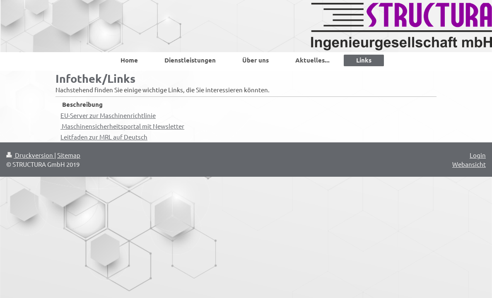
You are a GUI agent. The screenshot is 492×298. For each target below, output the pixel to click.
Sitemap (68, 155)
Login (478, 155)
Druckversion (30, 155)
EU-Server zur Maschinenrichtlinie (108, 115)
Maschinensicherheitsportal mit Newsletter (122, 126)
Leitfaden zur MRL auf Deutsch (103, 137)
